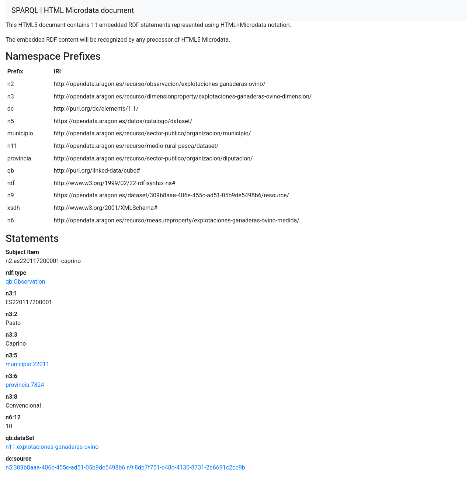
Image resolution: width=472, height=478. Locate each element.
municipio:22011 (27, 364)
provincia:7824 (25, 384)
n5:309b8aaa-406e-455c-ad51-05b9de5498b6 (65, 467)
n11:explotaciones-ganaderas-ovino (52, 446)
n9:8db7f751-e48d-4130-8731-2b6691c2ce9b (185, 467)
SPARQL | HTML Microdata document (72, 10)
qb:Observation (25, 281)
